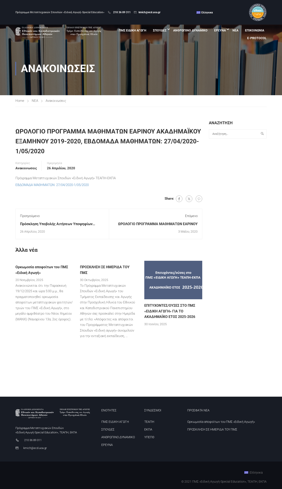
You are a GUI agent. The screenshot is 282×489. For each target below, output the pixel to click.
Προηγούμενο (30, 216)
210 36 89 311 (122, 12)
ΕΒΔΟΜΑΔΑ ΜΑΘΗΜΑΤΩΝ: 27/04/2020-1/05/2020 (52, 185)
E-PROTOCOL (257, 38)
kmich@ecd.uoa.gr (149, 12)
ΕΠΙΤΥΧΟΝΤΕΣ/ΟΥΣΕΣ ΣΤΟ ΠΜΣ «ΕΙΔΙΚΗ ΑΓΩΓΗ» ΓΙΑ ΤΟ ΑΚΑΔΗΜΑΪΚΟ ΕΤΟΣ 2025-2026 (169, 311)
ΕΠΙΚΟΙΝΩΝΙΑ (254, 30)
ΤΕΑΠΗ (149, 421)
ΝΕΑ (235, 30)
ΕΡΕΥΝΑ (220, 30)
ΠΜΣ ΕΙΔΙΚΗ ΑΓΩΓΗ (132, 30)
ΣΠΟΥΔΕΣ (160, 30)
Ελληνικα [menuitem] (207, 12)
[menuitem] (204, 12)
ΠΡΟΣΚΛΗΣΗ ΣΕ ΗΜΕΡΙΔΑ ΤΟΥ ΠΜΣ (212, 429)
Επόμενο (191, 216)
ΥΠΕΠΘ (149, 437)
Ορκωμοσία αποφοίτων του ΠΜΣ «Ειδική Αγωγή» (221, 421)
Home (19, 101)
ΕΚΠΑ (148, 429)
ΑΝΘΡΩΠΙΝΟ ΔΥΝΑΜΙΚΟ (190, 30)
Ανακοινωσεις (56, 101)
